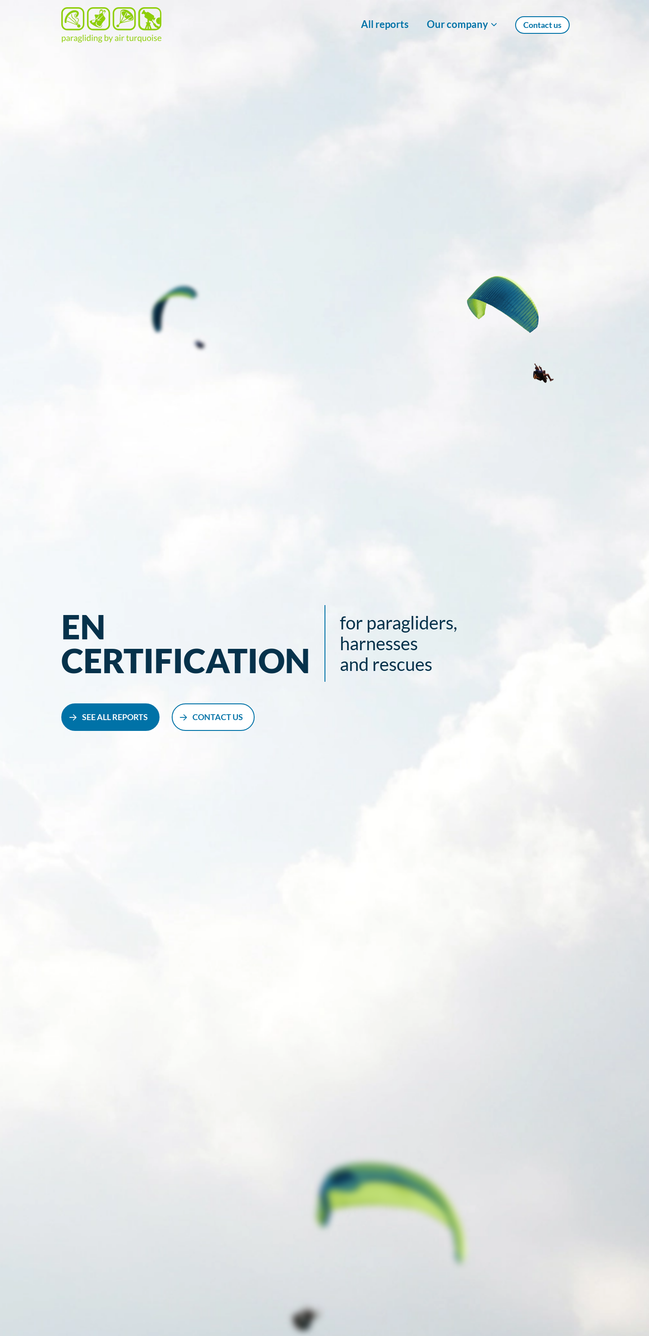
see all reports (115, 717)
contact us (217, 717)
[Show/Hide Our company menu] (462, 25)
